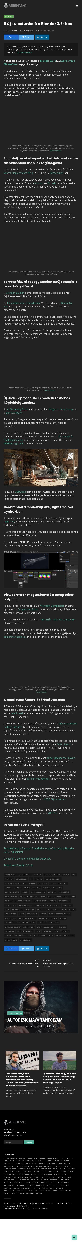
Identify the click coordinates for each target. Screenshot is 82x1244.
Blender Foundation (58, 883)
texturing (62, 927)
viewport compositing (43, 936)
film (60, 1166)
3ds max (22, 1158)
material (26, 1174)
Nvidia (21, 914)
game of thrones (60, 1169)
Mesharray (48, 1174)
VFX (30, 936)
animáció (7, 1161)
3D (5, 1158)
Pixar (33, 1180)
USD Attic (20, 491)
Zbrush (51, 183)
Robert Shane (50, 390)
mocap (56, 1174)
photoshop (24, 1180)
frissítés (21, 1169)
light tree (9, 521)
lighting (7, 1174)
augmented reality (52, 879)
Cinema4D (51, 1163)
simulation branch (12, 927)
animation (9, 879)
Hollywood (26, 1172)
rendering (42, 923)
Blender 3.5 (42, 883)
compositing (61, 1163)
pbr (17, 1180)
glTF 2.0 (52, 813)
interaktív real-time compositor (58, 619)
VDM (56, 931)
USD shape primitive (25, 931)
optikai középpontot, (38, 778)
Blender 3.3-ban (15, 292)
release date (18, 1182)
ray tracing (55, 1180)
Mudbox (39, 183)
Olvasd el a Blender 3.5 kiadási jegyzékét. (27, 858)
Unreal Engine (9, 1191)
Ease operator (11, 896)
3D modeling (23, 875)
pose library (10, 918)
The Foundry (26, 1188)
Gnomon (71, 1169)
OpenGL (43, 914)
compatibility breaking (52, 888)
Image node (67, 905)
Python (63, 918)
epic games (47, 1166)
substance (29, 1185)
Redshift (7, 1182)
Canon (17, 1163)
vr (18, 1193)
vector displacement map (15, 936)
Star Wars (19, 1185)
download (52, 892)
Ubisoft (45, 1188)
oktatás (67, 1177)
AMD (73, 875)
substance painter (43, 1185)
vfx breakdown (45, 1191)
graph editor (64, 901)
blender (32, 883)
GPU (5, 1172)
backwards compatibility (15, 883)
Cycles (25, 892)
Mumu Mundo (41, 692)
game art (8, 901)
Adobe (29, 1158)
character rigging (32, 888)
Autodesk (58, 1161)
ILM (42, 1172)
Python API (9, 923)
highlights (39, 905)
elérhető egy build (14, 443)
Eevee (42, 896)
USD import (9, 931)
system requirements (46, 927)
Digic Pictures (10, 1166)
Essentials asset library (58, 896)
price (46, 1180)
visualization (25, 940)
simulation (54, 923)
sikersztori (9, 1185)
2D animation (10, 875)
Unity (52, 1188)
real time (65, 1180)
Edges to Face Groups (28, 896)
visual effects (11, 940)
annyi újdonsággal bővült (61, 758)
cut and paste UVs (12, 892)
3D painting (36, 875)
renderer (36, 1182)
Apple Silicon (21, 879)
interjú (57, 1172)
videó (55, 1191)
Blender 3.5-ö (48, 60)
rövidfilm (55, 1182)
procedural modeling (48, 918)
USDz (38, 931)
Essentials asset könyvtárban (24, 303)
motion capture (10, 1177)
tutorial (36, 1188)
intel (7, 909)
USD (25, 1191)
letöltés (71, 1172)
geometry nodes (40, 901)
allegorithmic (53, 1158)
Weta (22, 1193)
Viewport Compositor (52, 605)
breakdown (8, 1163)
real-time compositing (26, 923)
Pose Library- (64, 744)
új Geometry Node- (18, 409)
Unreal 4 (59, 1188)
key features (17, 909)
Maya (40, 1174)
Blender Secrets (56, 150)
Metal (39, 909)
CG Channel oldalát (24, 52)
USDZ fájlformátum (55, 799)
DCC (70, 1163)
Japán (64, 1172)
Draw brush (56, 173)
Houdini (36, 1172)
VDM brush (65, 931)
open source (32, 914)
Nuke (54, 1177)
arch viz (38, 879)
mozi (36, 1177)
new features (10, 914)
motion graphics (51, 909)
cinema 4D (41, 1163)
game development (22, 901)
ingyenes (48, 1172)
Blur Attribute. (14, 412)
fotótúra (67, 1166)
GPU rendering (14, 1172)
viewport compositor (65, 936)
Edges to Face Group (61, 409)
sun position (28, 927)
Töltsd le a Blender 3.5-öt (18, 865)
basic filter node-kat (15, 636)
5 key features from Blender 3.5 (56, 875)
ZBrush (39, 1193)
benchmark (17, 713)
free (73, 896)
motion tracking (68, 909)
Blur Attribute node (13, 888)
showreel (65, 1182)
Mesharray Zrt (44, 1208)
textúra (16, 1188)
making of (16, 1174)
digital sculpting (38, 892)
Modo (63, 1174)
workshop (30, 1193)
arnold (50, 1161)
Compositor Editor (28, 609)
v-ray (31, 1191)
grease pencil (10, 905)
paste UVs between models (59, 914)
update (19, 1191)
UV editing (47, 931)
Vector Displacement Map (18, 173)
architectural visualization (24, 1161)
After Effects (39, 1158)
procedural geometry (27, 918)
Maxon (33, 1174)
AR (31, 879)
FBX (55, 1166)
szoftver (7, 1188)
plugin (39, 1180)
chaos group (30, 1163)
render (27, 1182)
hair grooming (25, 905)
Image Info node (53, 905)
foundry (7, 1169)
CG (22, 1163)
